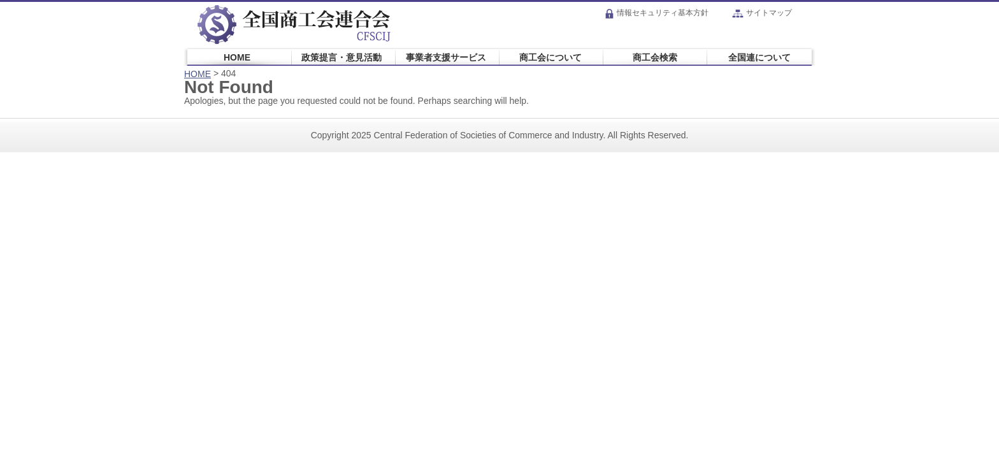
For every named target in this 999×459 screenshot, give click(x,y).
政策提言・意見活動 (341, 57)
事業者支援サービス (446, 57)
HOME (237, 57)
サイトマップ (762, 12)
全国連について (759, 57)
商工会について (550, 57)
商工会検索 (655, 57)
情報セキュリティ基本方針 (656, 12)
